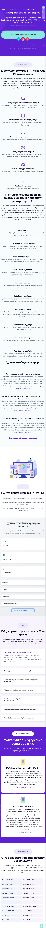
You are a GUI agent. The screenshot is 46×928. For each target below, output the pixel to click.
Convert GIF (5, 915)
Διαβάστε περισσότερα (23, 388)
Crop (4, 589)
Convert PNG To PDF (8, 893)
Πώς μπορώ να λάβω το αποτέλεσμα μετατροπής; (19, 690)
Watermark (7, 573)
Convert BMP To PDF (29, 880)
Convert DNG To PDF (8, 884)
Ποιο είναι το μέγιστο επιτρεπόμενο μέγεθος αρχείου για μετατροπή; (21, 680)
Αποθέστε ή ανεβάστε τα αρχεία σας (23, 34)
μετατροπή (28, 639)
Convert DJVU (6, 920)
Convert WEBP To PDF (8, 906)
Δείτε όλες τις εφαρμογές (23, 610)
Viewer (5, 545)
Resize (5, 582)
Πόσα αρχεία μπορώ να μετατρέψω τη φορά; (17, 671)
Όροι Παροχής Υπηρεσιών (16, 48)
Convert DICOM (27, 915)
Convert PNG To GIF (28, 893)
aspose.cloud (32, 25)
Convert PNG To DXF (29, 897)
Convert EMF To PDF (28, 888)
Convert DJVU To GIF (8, 888)
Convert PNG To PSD (8, 897)
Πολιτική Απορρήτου (30, 48)
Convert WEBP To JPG (29, 911)
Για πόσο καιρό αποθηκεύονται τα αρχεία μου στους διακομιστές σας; (20, 699)
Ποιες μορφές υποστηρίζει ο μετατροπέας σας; (18, 652)
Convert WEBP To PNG (29, 906)
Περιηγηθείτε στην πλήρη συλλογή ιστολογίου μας (23, 438)
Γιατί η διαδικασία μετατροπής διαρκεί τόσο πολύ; (19, 718)
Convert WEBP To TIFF (8, 911)
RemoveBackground (9, 603)
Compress (7, 559)
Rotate (5, 596)
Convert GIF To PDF (7, 880)
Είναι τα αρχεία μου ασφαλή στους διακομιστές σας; (20, 709)
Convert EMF (26, 920)
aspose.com (24, 25)
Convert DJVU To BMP (29, 884)
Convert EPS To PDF (7, 902)
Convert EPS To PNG (29, 902)
